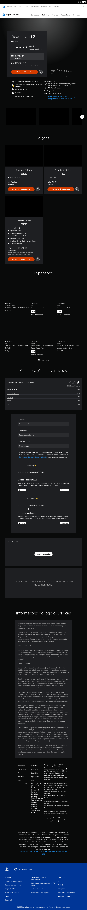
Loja (50, 6)
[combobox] (43, 422)
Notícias (43, 6)
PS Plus (26, 6)
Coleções (45, 13)
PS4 (20, 6)
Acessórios (34, 6)
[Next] (82, 115)
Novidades (35, 13)
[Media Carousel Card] (21, 114)
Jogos (8, 6)
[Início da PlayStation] (4, 6)
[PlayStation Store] (12, 12)
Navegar (76, 13)
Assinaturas (65, 13)
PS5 (15, 6)
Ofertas (55, 13)
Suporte (56, 6)
